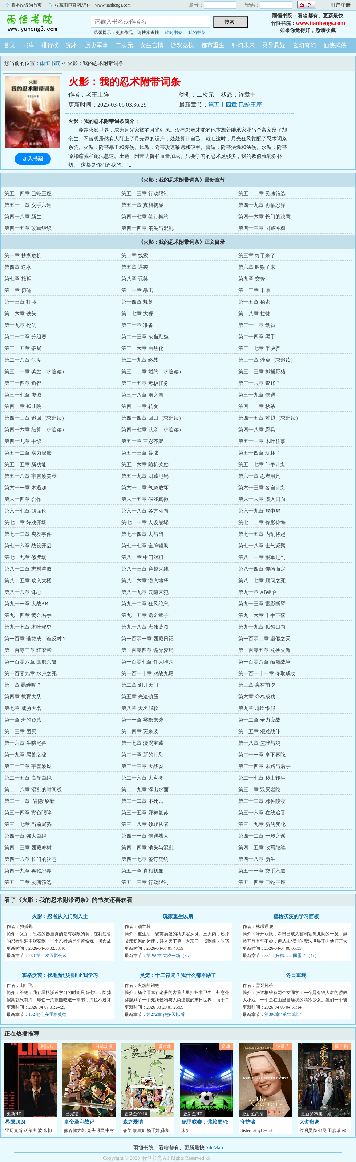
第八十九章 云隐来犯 (145, 592)
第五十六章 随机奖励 (145, 464)
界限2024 (15, 1122)
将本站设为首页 (26, 5)
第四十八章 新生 (22, 216)
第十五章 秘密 (254, 302)
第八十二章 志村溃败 (28, 569)
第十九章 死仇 (20, 325)
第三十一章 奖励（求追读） (35, 371)
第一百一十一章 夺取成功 (267, 673)
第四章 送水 (17, 267)
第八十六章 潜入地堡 (145, 580)
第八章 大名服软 (139, 708)
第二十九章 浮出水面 (145, 789)
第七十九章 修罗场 (25, 557)
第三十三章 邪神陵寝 (262, 801)
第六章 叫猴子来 (256, 267)
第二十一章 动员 (256, 325)
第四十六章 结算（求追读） (35, 429)
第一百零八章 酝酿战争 (264, 662)
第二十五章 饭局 (22, 348)
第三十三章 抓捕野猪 (262, 371)
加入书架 (33, 158)
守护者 (248, 1122)
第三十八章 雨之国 (142, 395)
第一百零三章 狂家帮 (28, 650)
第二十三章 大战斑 (142, 766)
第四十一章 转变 (139, 406)
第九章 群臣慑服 (256, 708)
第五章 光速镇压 (139, 696)
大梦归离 (309, 1122)
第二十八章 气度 (22, 360)
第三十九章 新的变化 (262, 824)
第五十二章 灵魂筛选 (262, 193)
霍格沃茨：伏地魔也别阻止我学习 (60, 975)
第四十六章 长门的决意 (264, 216)
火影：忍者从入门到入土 (60, 916)
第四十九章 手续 (22, 441)
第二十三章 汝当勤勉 (145, 337)
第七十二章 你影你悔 (262, 522)
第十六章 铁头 (20, 313)
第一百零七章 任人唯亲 (147, 662)
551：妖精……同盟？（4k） (291, 955)
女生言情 (151, 45)
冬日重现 (296, 975)
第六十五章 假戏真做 (145, 499)
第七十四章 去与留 (142, 534)
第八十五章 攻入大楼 (28, 580)
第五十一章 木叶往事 (262, 441)
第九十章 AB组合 (257, 592)
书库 (28, 45)
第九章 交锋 (251, 279)
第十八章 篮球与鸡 (259, 743)
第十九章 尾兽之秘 (25, 754)
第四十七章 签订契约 (145, 216)
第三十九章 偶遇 (256, 395)
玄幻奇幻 (304, 45)
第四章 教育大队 (22, 696)
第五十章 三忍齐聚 (142, 441)
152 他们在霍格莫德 (47, 1014)
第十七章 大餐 (137, 313)
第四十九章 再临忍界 (262, 205)
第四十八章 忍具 (256, 429)
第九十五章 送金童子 (145, 615)
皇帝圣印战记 (79, 1122)
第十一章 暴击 (137, 290)
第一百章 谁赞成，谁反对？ (35, 638)
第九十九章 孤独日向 (262, 627)
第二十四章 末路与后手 (264, 766)
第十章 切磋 (17, 290)
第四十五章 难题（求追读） (269, 418)
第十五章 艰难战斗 (259, 731)
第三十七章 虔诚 (22, 395)
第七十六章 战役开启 (28, 546)
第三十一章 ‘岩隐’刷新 (29, 801)
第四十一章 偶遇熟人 (145, 836)
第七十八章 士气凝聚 (262, 546)
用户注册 (340, 5)
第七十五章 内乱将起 (262, 534)
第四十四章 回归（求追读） (152, 418)
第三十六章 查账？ (259, 383)
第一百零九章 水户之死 (30, 673)
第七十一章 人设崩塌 (145, 522)
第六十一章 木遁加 (25, 487)
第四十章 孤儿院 (22, 406)
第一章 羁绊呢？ (22, 685)
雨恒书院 (40, 23)
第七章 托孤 (17, 279)
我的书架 (197, 32)
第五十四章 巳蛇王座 (235, 105)
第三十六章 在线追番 (262, 813)
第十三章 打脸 (20, 302)
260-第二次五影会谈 (47, 955)
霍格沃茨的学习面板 (296, 916)
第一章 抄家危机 (22, 255)
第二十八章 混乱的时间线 (33, 789)
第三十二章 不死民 (142, 801)
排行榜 (50, 45)
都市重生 (212, 45)
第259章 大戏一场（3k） (169, 955)
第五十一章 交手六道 (28, 205)
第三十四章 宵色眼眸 (28, 813)
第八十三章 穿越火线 (145, 569)
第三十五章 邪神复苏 (145, 813)
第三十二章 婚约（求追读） (152, 371)
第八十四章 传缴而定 (262, 569)
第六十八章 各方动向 (145, 511)
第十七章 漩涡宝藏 (142, 743)
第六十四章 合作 (22, 499)
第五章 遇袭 (134, 267)
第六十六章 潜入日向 (262, 499)
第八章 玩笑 (134, 279)
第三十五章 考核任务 (145, 383)
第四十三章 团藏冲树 (262, 228)
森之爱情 (133, 1122)
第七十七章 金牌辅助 (145, 546)
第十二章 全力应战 (259, 720)
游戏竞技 (182, 45)
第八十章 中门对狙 (142, 557)
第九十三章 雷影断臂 (262, 604)
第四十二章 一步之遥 (262, 836)
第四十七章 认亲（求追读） (152, 429)
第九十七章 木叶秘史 (28, 627)
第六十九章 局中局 (259, 511)
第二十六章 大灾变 (142, 778)
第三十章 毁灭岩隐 (259, 789)
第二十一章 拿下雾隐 (262, 754)
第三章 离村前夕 (256, 685)
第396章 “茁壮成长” (283, 1014)
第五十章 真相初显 (142, 205)
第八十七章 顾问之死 (262, 580)
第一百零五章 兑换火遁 (264, 650)
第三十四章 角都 (22, 383)
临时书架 (173, 32)
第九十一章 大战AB (26, 604)
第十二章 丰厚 (254, 290)
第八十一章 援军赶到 (262, 557)
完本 (72, 45)
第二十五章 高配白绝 (28, 778)
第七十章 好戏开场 (25, 522)
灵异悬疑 (274, 45)
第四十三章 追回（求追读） (35, 418)
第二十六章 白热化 (142, 348)
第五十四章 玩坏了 (259, 453)
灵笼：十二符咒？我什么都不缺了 (178, 975)
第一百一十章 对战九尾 (147, 673)
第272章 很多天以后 (165, 1014)
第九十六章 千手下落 (262, 615)
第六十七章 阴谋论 (25, 511)
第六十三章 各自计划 (262, 487)
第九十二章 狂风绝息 (145, 604)
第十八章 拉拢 (254, 313)
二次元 (124, 45)
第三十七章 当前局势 (28, 824)
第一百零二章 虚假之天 (264, 638)
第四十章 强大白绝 (25, 836)
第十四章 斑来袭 (139, 731)
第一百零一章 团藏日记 (147, 638)
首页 (9, 45)
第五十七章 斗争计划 (262, 464)
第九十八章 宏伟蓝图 (145, 627)
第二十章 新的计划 (142, 754)
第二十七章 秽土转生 (262, 778)
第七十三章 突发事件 (28, 534)
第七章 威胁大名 (22, 708)
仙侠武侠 (335, 45)
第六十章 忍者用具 (259, 476)
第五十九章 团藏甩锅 (145, 476)
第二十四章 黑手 (256, 337)
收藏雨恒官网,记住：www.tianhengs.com (93, 5)
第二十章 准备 (137, 325)
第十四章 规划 (137, 302)
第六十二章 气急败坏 (145, 487)
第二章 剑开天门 (139, 685)
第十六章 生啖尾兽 (25, 743)
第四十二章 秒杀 (256, 406)
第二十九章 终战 (139, 360)
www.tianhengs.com (320, 23)
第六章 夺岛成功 (256, 696)
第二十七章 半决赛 (259, 348)
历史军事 (96, 45)
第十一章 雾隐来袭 (142, 720)
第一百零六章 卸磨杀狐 (30, 662)
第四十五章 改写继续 (28, 228)
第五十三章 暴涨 (139, 453)
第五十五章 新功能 (25, 464)
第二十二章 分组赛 (25, 337)
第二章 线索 (134, 255)
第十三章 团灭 (20, 731)
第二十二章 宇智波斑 (28, 766)
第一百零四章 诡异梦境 (147, 650)
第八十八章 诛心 (22, 592)
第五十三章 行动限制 (145, 193)
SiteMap (214, 1147)
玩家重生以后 (178, 916)
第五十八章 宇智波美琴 (30, 476)
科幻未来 (243, 45)
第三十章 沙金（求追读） (267, 360)
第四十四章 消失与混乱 (147, 228)
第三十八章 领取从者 (145, 824)
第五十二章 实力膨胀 (28, 453)
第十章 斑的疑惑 (22, 720)
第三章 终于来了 (256, 255)
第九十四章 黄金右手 (28, 615)
